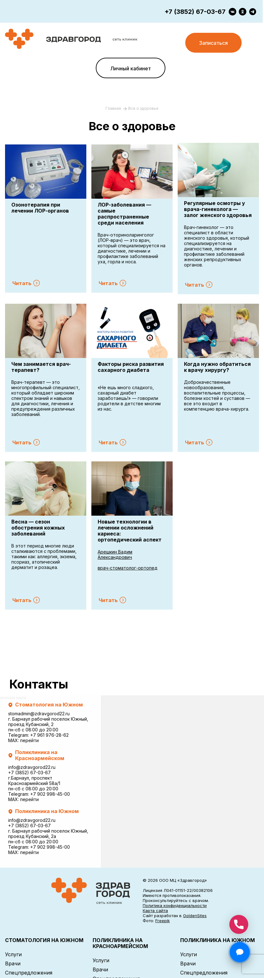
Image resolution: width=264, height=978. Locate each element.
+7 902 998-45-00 (50, 794)
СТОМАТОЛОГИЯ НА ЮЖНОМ (44, 940)
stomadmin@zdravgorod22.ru (39, 713)
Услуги (13, 954)
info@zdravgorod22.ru (31, 767)
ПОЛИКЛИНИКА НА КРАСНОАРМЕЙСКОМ (120, 943)
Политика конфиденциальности (175, 905)
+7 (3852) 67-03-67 (195, 11)
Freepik (162, 920)
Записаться (213, 43)
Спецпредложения (28, 972)
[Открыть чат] (240, 952)
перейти (29, 740)
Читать (22, 283)
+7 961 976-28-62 (49, 735)
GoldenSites (195, 915)
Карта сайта (155, 910)
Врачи (12, 963)
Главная (114, 108)
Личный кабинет (130, 68)
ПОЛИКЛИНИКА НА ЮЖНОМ (217, 940)
